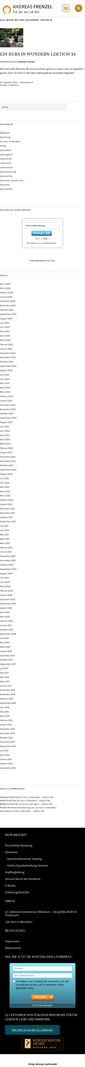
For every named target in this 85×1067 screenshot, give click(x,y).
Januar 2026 (6, 297)
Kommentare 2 (26, 82)
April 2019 (5, 612)
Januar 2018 (6, 651)
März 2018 (5, 647)
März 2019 (5, 616)
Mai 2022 (4, 487)
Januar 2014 (6, 759)
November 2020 (8, 560)
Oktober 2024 (6, 361)
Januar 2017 (6, 686)
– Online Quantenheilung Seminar (26, 865)
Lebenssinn (5, 163)
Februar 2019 (6, 621)
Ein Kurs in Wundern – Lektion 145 (27, 811)
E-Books (10, 885)
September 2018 (8, 634)
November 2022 (8, 461)
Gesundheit (6, 150)
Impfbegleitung (14, 872)
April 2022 (5, 491)
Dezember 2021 (7, 508)
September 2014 (8, 746)
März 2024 (5, 392)
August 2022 (6, 474)
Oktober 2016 (6, 699)
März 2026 (5, 288)
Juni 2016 (4, 707)
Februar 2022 (6, 500)
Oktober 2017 (6, 660)
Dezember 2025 (8, 301)
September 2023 (8, 418)
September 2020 (8, 569)
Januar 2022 (6, 504)
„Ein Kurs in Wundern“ (19, 922)
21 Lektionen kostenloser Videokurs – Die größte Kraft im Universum (41, 913)
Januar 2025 (6, 349)
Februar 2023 (6, 448)
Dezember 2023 (8, 405)
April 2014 (5, 755)
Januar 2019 (6, 625)
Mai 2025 (4, 331)
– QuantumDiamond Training (23, 859)
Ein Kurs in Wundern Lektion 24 (38, 54)
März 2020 (5, 586)
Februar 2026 (6, 292)
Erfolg (3, 146)
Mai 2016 (4, 712)
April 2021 (5, 539)
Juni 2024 (5, 379)
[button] (66, 8)
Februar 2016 (6, 720)
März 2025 (5, 340)
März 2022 (5, 495)
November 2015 (7, 733)
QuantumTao (6, 176)
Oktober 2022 (6, 465)
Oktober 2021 (6, 517)
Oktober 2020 (6, 565)
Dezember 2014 (7, 742)
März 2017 (5, 681)
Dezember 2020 (8, 556)
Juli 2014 (4, 750)
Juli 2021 (4, 526)
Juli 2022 (4, 478)
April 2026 (5, 284)
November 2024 (8, 357)
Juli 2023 (4, 426)
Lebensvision (6, 167)
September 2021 (8, 521)
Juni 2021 (4, 530)
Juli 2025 (4, 323)
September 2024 (8, 366)
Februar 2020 (6, 591)
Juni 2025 (5, 327)
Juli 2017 (4, 668)
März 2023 (5, 444)
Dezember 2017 (7, 655)
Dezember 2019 (7, 599)
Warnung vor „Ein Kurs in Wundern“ (39, 807)
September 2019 (8, 603)
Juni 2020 (5, 582)
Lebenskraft (6, 158)
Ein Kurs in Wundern (9, 85)
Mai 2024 (4, 383)
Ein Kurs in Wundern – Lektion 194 (36, 797)
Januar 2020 (6, 595)
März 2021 (5, 543)
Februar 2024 (6, 396)
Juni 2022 (5, 483)
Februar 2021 (6, 547)
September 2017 (8, 664)
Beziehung (5, 137)
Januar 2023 (6, 452)
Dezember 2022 (8, 457)
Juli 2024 (4, 375)
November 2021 (7, 513)
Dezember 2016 (7, 690)
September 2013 (8, 768)
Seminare (5, 184)
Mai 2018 (4, 642)
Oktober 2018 (6, 629)
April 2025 (5, 336)
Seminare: (11, 852)
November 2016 (7, 694)
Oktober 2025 (6, 310)
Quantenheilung (8, 172)
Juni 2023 (5, 431)
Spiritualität (6, 189)
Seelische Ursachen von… (12, 180)
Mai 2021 (4, 534)
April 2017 (4, 677)
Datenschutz (50, 243)
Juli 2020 (4, 577)
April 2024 (5, 387)
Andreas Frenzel (26, 62)
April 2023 (5, 439)
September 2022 (8, 469)
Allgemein (5, 133)
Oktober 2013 (6, 763)
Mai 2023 (4, 435)
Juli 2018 (4, 638)
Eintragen (39, 233)
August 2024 (6, 370)
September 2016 (8, 703)
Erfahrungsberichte (17, 892)
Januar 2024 (6, 400)
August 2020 (6, 573)
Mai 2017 (4, 673)
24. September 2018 (8, 82)
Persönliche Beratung (18, 845)
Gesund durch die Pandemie (22, 879)
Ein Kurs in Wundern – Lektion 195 (36, 804)
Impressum (12, 941)
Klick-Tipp (50, 261)
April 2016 (5, 716)
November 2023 (8, 409)
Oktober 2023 (6, 413)
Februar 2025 (6, 344)
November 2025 (8, 305)
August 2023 (6, 422)
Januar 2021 (6, 552)
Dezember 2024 (7, 353)
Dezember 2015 (7, 729)
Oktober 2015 (6, 737)
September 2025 (8, 314)
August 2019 (6, 608)
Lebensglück (6, 154)
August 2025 (6, 318)
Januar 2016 (6, 724)
